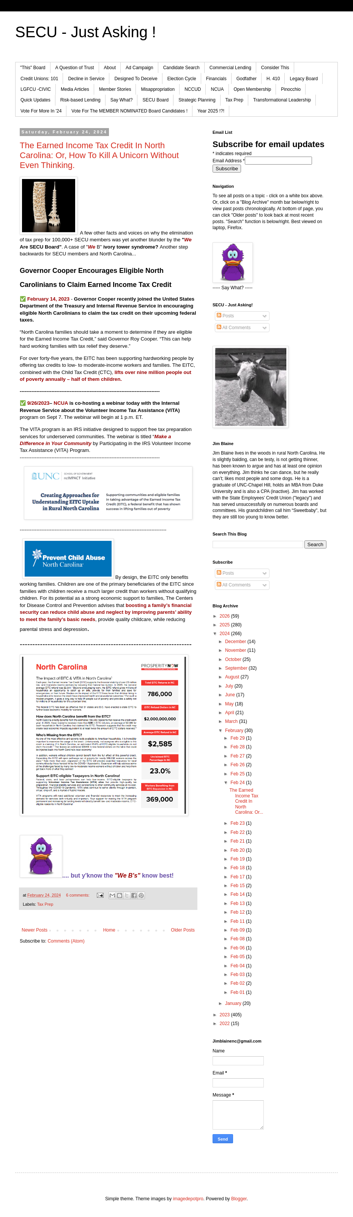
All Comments (234, 327)
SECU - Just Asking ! (85, 32)
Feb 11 (238, 921)
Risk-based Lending (80, 100)
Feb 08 (238, 938)
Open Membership (252, 89)
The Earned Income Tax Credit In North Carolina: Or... (246, 801)
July (230, 686)
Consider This (275, 67)
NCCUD (192, 89)
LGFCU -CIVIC (35, 89)
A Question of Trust (74, 67)
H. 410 (273, 78)
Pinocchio (291, 89)
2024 (225, 633)
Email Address (229, 160)
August (233, 677)
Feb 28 (238, 747)
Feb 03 (238, 974)
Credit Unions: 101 (39, 78)
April (230, 712)
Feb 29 (238, 738)
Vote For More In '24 (40, 111)
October (234, 659)
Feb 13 (238, 903)
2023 (225, 1014)
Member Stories (115, 89)
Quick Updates (35, 100)
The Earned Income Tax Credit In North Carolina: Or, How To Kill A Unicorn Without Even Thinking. (99, 155)
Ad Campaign (139, 67)
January (234, 1003)
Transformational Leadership (282, 100)
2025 (225, 625)
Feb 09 (238, 930)
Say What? (121, 100)
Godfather (246, 78)
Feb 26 (238, 764)
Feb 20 (238, 850)
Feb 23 (238, 823)
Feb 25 (238, 773)
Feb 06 (238, 948)
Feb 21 (238, 841)
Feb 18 (238, 867)
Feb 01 (238, 992)
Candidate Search (181, 67)
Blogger (239, 1198)
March (232, 721)
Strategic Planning (196, 100)
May (230, 704)
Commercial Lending (230, 67)
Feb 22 (238, 832)
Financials (216, 78)
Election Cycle (181, 78)
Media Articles (75, 89)
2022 (225, 1023)
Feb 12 (238, 912)
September (237, 668)
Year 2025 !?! (210, 111)
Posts (225, 316)
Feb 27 (238, 756)
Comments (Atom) (65, 941)
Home (109, 930)
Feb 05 (238, 956)
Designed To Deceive (135, 78)
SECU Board (155, 100)
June (230, 694)
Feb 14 (238, 894)
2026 (225, 616)
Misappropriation (158, 89)
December (236, 641)
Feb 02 (238, 983)
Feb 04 (238, 965)
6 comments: (78, 895)
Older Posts (183, 930)
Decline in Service (86, 78)
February (234, 730)
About (110, 67)
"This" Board (33, 67)
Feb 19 (238, 859)
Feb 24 (238, 782)
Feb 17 (238, 876)
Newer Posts (34, 930)
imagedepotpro (188, 1198)
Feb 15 (238, 885)
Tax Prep (234, 100)
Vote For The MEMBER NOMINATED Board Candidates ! (129, 111)
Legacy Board (304, 78)
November (236, 650)
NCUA (217, 89)
